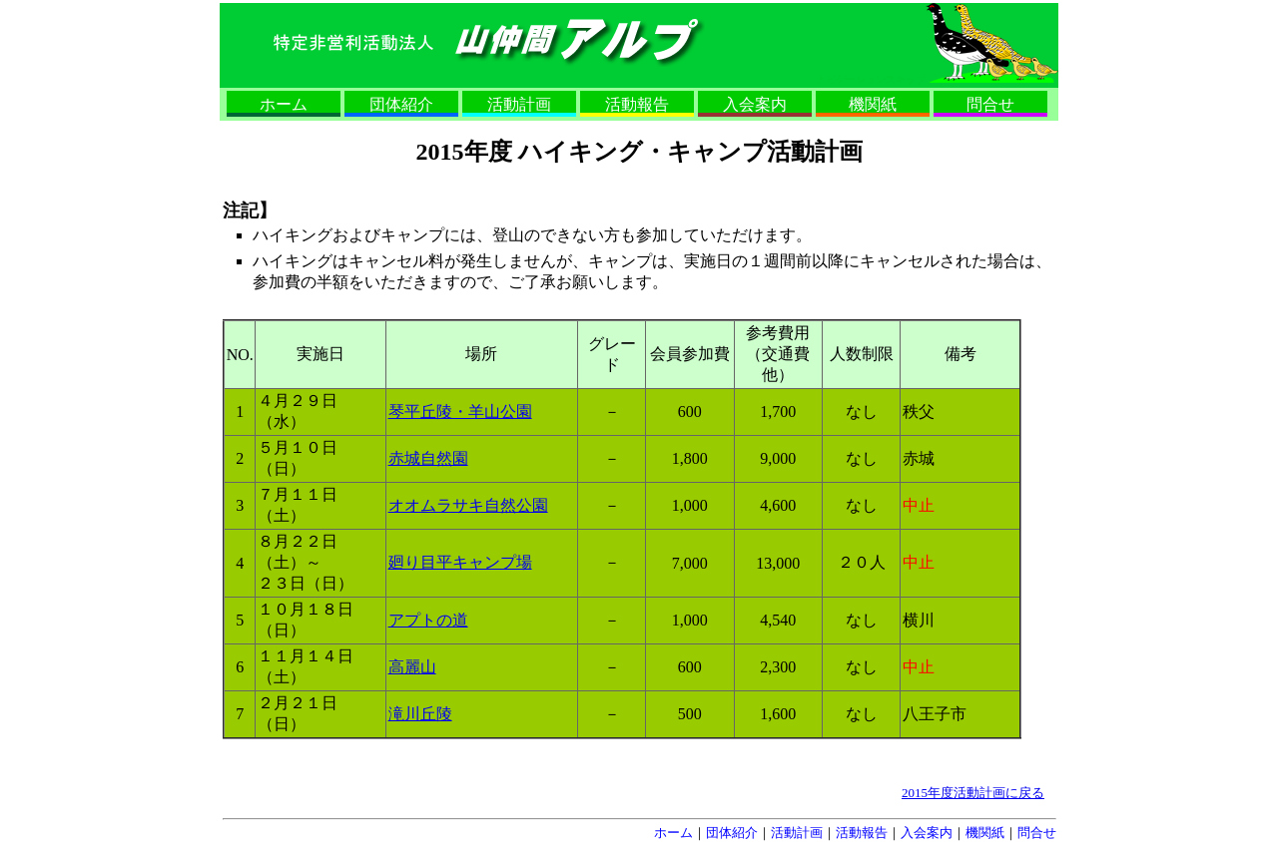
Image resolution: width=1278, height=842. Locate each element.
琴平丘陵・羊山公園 (460, 411)
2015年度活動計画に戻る (973, 792)
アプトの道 (428, 620)
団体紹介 (401, 104)
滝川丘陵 (420, 713)
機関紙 (873, 104)
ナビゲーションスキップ (871, 79)
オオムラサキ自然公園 (468, 505)
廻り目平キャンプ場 (460, 562)
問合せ (990, 104)
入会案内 (755, 104)
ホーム (284, 104)
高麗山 (412, 666)
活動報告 (637, 104)
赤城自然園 (428, 458)
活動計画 (519, 104)
